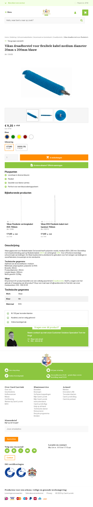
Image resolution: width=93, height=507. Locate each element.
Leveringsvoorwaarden (13, 493)
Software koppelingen (42, 394)
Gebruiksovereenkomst (34, 493)
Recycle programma (41, 413)
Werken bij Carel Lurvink (14, 402)
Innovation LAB (68, 392)
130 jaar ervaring (57, 370)
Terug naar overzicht (15, 41)
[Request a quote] (46, 165)
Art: (10, 229)
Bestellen (37, 390)
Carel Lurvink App (40, 404)
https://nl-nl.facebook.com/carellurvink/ (14, 450)
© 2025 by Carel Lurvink (64, 493)
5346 (58, 253)
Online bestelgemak (16, 376)
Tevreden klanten (69, 394)
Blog (34, 450)
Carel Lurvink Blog (69, 397)
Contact (10, 458)
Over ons (8, 390)
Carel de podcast (69, 399)
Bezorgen (37, 392)
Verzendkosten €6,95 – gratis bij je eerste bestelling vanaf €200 (66, 376)
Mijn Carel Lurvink (40, 397)
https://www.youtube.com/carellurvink (27, 450)
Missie (7, 397)
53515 (42, 253)
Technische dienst (41, 409)
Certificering (9, 399)
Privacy (49, 493)
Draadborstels (58, 281)
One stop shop (14, 370)
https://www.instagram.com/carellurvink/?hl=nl (20, 450)
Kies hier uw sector (16, 3)
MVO (6, 404)
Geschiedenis (10, 392)
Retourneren (38, 411)
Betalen (37, 416)
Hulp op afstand (40, 406)
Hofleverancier (10, 394)
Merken (66, 390)
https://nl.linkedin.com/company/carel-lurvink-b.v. (7, 450)
